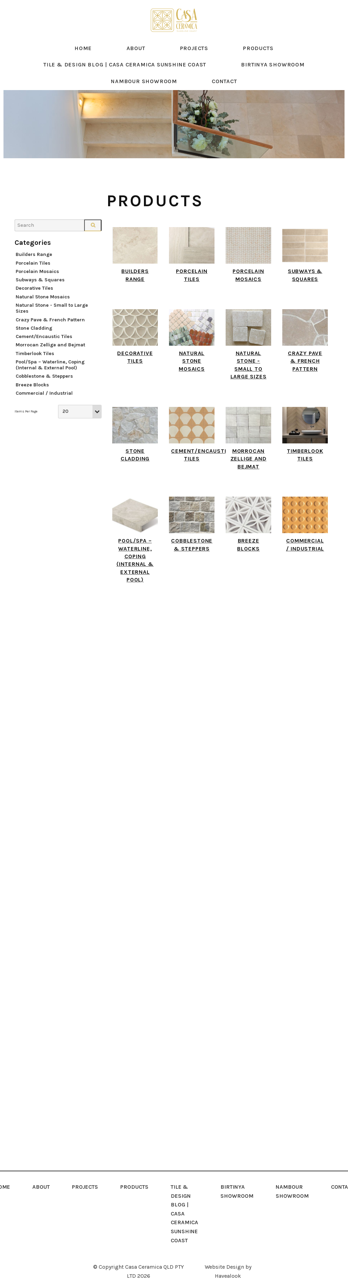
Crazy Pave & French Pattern (50, 329)
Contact (224, 91)
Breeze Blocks (32, 395)
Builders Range (34, 264)
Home (82, 58)
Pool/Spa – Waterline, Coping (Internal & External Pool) (50, 374)
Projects (194, 58)
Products (258, 58)
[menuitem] (41, 1211)
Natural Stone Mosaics (43, 307)
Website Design (224, 1265)
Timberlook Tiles (35, 363)
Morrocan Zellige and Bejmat (50, 355)
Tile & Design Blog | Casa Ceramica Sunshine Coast (124, 74)
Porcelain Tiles (33, 273)
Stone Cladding (34, 338)
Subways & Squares (40, 289)
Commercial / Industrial (44, 403)
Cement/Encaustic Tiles (44, 346)
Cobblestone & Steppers (44, 386)
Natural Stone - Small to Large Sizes (52, 318)
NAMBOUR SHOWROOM (144, 91)
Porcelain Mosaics (37, 281)
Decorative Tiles (34, 298)
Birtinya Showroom (273, 74)
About (136, 58)
